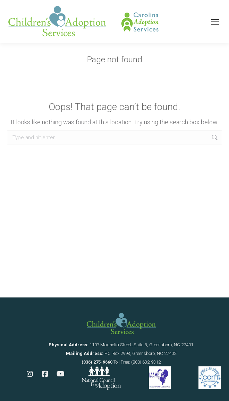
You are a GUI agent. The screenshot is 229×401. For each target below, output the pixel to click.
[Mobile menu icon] (215, 22)
